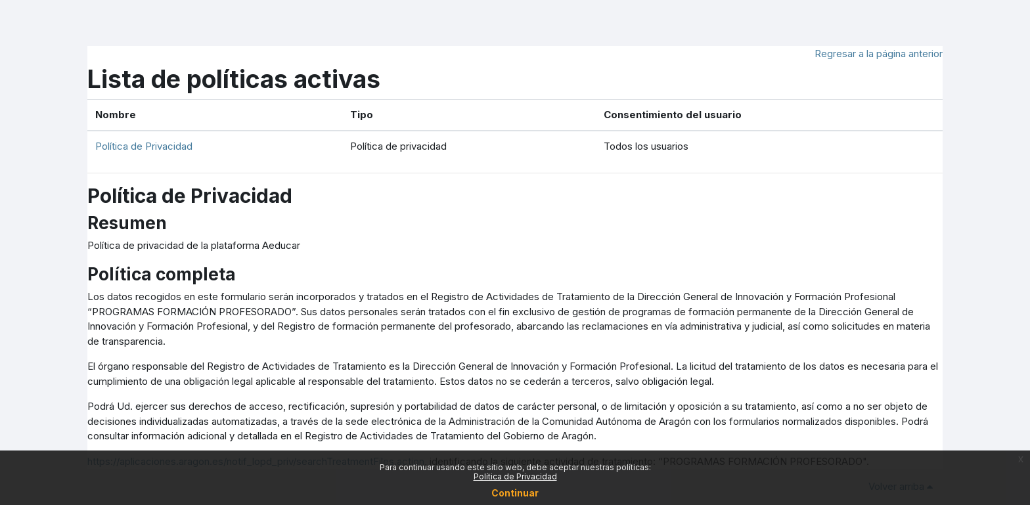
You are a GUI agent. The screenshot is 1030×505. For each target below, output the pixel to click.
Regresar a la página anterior (879, 53)
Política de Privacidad (143, 146)
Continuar (515, 492)
